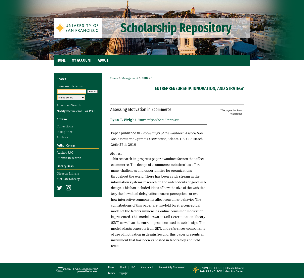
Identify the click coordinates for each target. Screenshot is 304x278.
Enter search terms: (70, 86)
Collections (65, 126)
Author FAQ (65, 152)
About (123, 267)
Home (114, 78)
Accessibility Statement (172, 267)
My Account (147, 267)
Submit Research (69, 158)
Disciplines (64, 132)
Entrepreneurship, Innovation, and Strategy (199, 88)
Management (129, 78)
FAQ (133, 267)
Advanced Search (69, 105)
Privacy (111, 273)
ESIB (145, 78)
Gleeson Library (68, 173)
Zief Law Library (68, 179)
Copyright (123, 273)
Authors (62, 137)
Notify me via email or (76, 111)
